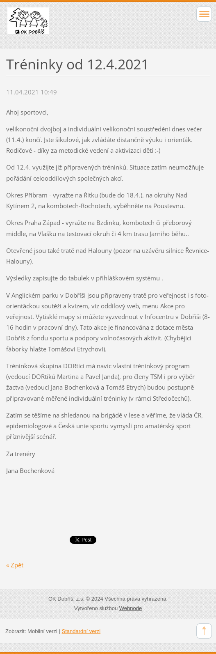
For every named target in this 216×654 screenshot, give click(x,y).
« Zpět (14, 565)
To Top (204, 631)
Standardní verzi (81, 631)
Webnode (130, 608)
